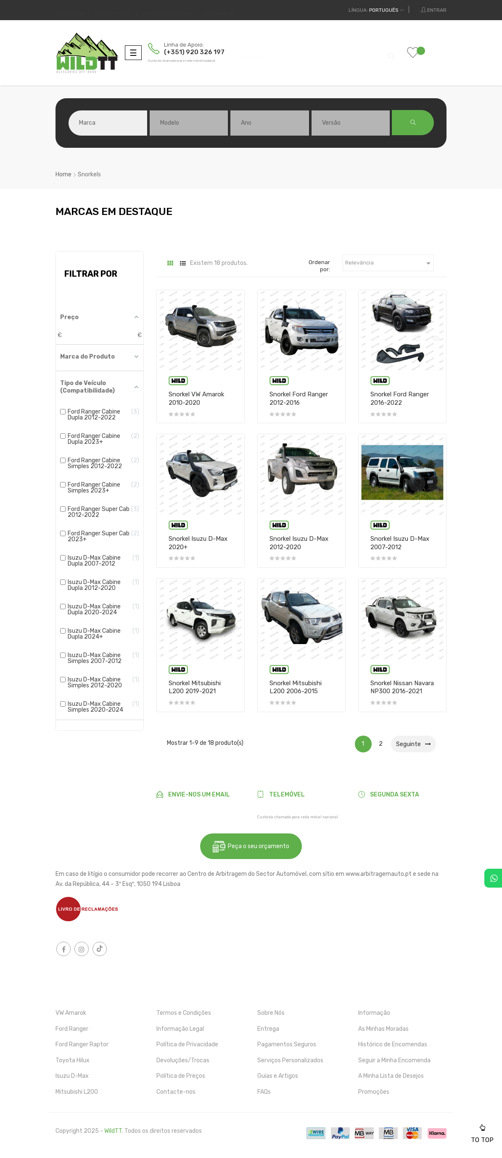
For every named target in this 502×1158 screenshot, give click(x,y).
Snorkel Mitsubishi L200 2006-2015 (295, 687)
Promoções (373, 1091)
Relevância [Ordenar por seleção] (389, 263)
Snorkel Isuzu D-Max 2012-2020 (298, 543)
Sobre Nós (271, 1013)
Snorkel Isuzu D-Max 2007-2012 (399, 543)
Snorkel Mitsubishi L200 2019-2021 (195, 687)
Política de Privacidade (187, 1044)
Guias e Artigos (277, 1075)
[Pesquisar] (316, 52)
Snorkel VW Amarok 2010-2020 (196, 398)
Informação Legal (180, 1028)
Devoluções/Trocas (182, 1060)
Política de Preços (180, 1075)
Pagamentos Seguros (286, 1044)
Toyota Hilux (72, 1060)
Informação (374, 1013)
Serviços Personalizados (290, 1060)
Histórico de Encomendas (392, 1044)
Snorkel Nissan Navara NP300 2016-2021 (402, 687)
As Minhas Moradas (383, 1028)
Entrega (268, 1028)
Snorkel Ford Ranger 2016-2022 (399, 398)
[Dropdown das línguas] (376, 10)
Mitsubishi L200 (76, 1091)
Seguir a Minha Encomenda (394, 1060)
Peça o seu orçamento (251, 846)
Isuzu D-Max (72, 1075)
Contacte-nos (176, 1091)
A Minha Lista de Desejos (391, 1075)
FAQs (264, 1091)
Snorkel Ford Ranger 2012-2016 (298, 398)
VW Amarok (70, 1013)
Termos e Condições (183, 1013)
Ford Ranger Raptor (81, 1044)
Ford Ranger (71, 1028)
